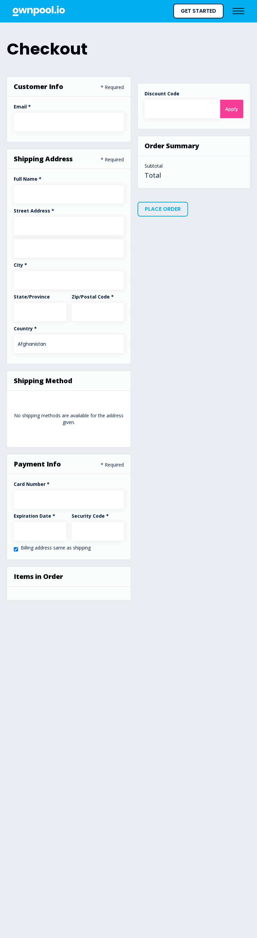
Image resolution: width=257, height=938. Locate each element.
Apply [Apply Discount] (231, 109)
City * (20, 265)
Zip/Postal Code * (93, 296)
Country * (25, 328)
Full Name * (27, 179)
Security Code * (90, 516)
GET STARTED (198, 11)
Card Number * (32, 484)
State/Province (32, 296)
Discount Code (162, 93)
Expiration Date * (34, 516)
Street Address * (34, 210)
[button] (168, 11)
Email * (22, 106)
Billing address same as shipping (56, 547)
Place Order (163, 209)
